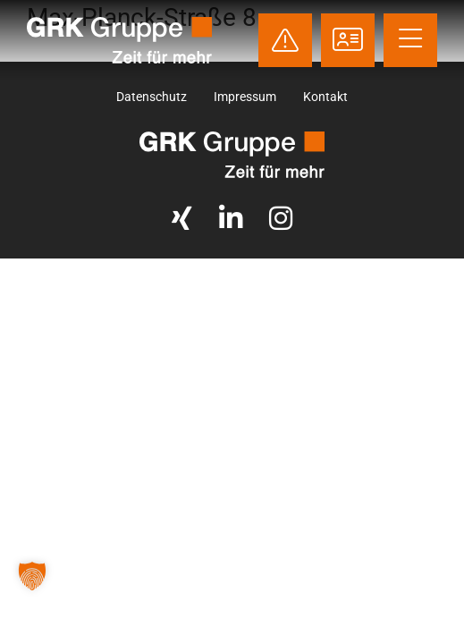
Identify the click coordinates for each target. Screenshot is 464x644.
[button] (32, 576)
